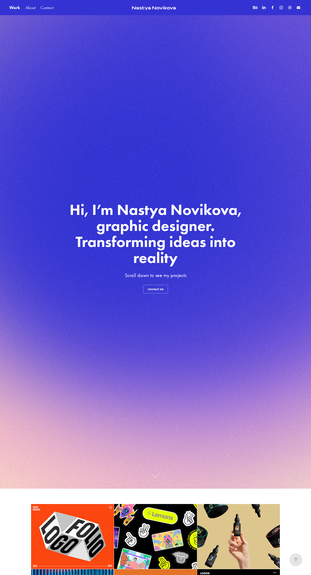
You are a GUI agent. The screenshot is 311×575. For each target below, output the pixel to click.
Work (14, 7)
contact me (155, 289)
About (30, 7)
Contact (47, 7)
